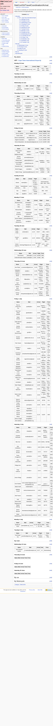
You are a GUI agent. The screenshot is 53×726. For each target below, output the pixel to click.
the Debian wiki (4, 10)
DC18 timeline (5, 27)
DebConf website (5, 33)
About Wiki (40, 589)
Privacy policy (32, 589)
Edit (28, 2)
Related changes (5, 51)
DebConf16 (18, 7)
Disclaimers (22, 591)
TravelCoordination (25, 7)
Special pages (5, 53)
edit (51, 56)
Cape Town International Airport (29, 60)
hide (28, 14)
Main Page (4, 38)
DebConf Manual (5, 34)
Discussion (22, 2)
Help (3, 44)
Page (16, 2)
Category (17, 584)
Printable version (5, 54)
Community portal (6, 40)
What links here (5, 50)
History (33, 2)
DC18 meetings (5, 29)
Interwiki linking (5, 46)
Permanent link (5, 56)
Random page (5, 43)
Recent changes (5, 41)
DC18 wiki (4, 25)
